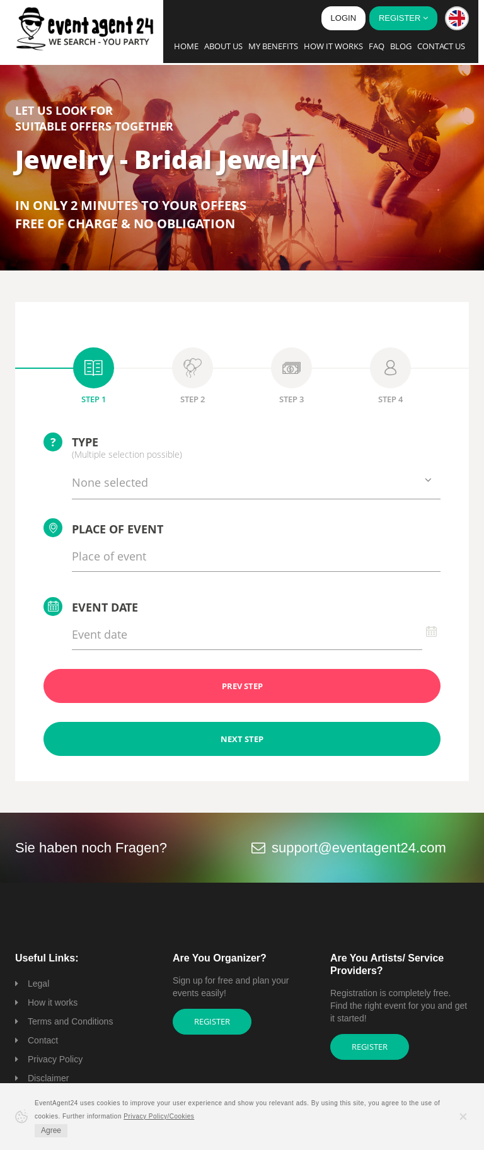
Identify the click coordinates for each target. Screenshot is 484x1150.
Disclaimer (48, 1078)
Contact (43, 1040)
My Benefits (273, 46)
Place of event (103, 527)
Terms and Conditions (70, 1021)
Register (212, 1021)
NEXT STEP (242, 739)
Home (186, 46)
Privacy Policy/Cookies (159, 1116)
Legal (38, 984)
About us (223, 46)
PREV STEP (242, 686)
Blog (401, 46)
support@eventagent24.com (359, 848)
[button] (457, 18)
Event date (90, 606)
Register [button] (403, 18)
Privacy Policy (55, 1059)
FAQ (376, 46)
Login (343, 18)
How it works (333, 46)
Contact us (441, 46)
